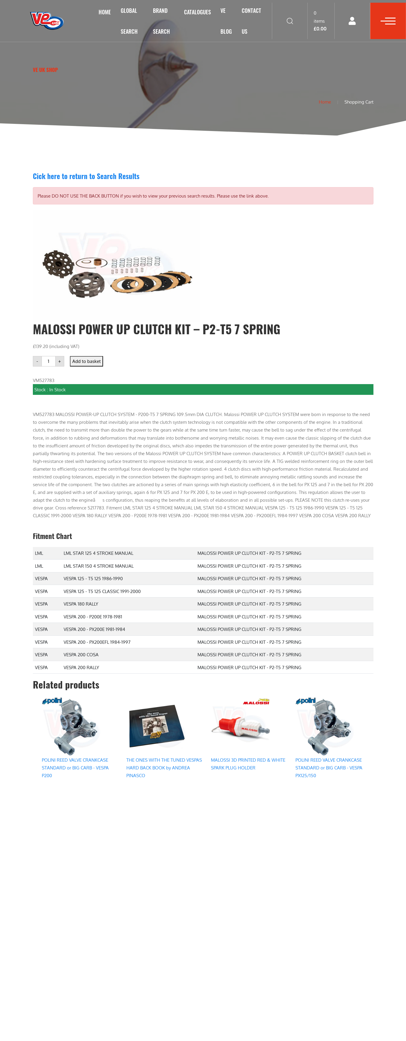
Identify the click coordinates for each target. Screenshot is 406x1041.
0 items (320, 20)
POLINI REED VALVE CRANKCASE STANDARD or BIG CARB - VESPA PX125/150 (328, 767)
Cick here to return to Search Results (86, 176)
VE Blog (226, 21)
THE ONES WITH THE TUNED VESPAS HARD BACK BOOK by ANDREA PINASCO (164, 767)
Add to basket (86, 361)
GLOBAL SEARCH (129, 21)
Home (105, 12)
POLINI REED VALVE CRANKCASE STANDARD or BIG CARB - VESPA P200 (75, 767)
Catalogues (197, 12)
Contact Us (251, 21)
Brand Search (161, 21)
